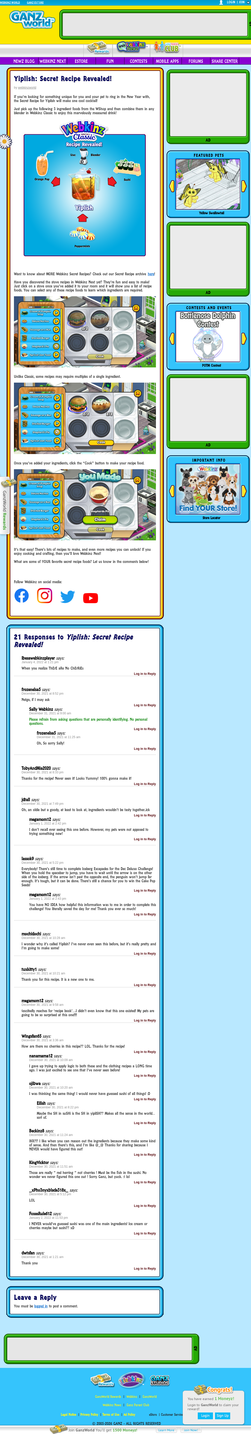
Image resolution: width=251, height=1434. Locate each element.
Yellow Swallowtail (211, 213)
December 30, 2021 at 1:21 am (42, 1257)
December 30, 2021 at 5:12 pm (50, 1194)
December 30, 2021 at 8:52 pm (42, 693)
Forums (196, 61)
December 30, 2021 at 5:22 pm (42, 863)
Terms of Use (110, 1415)
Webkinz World (10, 2)
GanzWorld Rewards (108, 1397)
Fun (110, 61)
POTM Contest (211, 365)
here (151, 274)
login (231, 2)
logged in (41, 1306)
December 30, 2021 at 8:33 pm (42, 772)
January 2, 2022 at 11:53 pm (48, 1218)
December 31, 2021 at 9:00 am (50, 713)
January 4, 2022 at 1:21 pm (40, 662)
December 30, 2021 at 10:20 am (51, 1087)
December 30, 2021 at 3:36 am (42, 1040)
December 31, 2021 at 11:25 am (58, 737)
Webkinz (132, 1397)
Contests (138, 61)
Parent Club (167, 47)
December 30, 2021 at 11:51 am (51, 1166)
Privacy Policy (89, 1415)
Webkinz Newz (131, 47)
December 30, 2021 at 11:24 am (51, 1135)
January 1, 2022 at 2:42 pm (47, 823)
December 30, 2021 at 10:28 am (43, 938)
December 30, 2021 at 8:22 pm (58, 1107)
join (242, 2)
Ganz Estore (35, 2)
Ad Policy (129, 1415)
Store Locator (211, 518)
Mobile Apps (167, 61)
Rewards (98, 48)
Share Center (225, 61)
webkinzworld (27, 87)
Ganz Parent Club (138, 1405)
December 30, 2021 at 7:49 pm (42, 804)
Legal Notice (68, 1415)
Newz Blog (23, 61)
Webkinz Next (53, 61)
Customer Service (172, 1415)
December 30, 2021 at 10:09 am (51, 1060)
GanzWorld (149, 1397)
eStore (81, 61)
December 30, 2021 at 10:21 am (43, 973)
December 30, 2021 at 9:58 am (42, 1005)
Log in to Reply (145, 674)
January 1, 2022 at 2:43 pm (47, 898)
